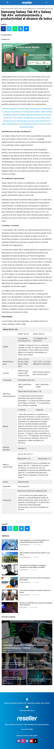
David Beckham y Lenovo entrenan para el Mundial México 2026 (14, 679)
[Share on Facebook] (3, 28)
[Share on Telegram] (20, 28)
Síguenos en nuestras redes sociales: (27, 735)
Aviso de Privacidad (27, 729)
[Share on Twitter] (9, 28)
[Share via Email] (26, 28)
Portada (3, 8)
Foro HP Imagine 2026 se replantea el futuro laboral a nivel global (39, 662)
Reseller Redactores (25, 544)
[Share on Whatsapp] (14, 28)
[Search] (46, 2)
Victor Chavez (23, 607)
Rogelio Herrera (24, 569)
